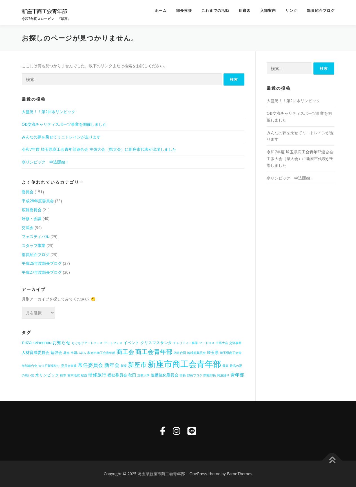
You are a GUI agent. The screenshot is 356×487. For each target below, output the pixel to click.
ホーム (161, 10)
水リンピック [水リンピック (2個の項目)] (47, 375)
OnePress (198, 473)
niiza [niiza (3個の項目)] (27, 342)
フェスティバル (35, 236)
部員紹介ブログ (321, 10)
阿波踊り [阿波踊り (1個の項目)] (223, 375)
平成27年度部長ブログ (42, 272)
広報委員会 (31, 209)
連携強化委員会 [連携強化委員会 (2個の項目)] (164, 375)
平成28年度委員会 (38, 200)
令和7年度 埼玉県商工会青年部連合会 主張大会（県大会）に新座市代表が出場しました (99, 149)
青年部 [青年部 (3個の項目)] (237, 375)
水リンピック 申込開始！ (45, 162)
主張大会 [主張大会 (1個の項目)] (222, 343)
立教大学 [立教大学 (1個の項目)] (143, 375)
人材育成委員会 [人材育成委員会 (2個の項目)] (35, 352)
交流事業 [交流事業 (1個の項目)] (235, 343)
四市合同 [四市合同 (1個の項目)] (180, 353)
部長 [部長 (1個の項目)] (183, 375)
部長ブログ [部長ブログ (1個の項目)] (194, 375)
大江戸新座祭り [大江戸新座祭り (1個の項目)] (49, 366)
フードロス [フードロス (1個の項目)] (207, 343)
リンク (291, 10)
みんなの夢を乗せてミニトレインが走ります (61, 137)
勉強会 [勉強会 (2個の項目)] (56, 352)
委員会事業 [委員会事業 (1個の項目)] (69, 366)
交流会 (28, 227)
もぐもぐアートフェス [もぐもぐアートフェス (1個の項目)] (87, 343)
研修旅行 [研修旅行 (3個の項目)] (97, 375)
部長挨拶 (184, 10)
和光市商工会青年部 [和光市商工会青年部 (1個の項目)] (101, 353)
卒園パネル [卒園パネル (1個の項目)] (78, 353)
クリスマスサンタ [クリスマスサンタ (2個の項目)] (156, 342)
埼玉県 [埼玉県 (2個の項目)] (213, 352)
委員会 (28, 191)
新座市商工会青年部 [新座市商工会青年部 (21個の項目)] (184, 363)
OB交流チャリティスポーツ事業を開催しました (64, 124)
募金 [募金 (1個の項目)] (66, 353)
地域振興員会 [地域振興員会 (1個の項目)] (196, 353)
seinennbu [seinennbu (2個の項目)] (42, 342)
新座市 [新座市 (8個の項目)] (137, 364)
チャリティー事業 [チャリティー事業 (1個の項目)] (185, 343)
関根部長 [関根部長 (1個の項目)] (210, 375)
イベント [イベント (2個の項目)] (131, 342)
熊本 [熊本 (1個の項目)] (63, 375)
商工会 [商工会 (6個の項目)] (125, 352)
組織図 (245, 10)
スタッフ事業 (33, 245)
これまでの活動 (215, 10)
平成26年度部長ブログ (42, 263)
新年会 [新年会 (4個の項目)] (112, 365)
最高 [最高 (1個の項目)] (225, 366)
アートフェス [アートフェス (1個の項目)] (113, 343)
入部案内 (268, 10)
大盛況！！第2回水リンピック (48, 111)
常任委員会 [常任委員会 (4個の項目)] (90, 365)
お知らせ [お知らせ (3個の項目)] (61, 342)
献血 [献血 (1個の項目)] (84, 375)
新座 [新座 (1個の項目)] (124, 366)
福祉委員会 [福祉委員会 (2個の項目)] (117, 375)
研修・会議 (31, 218)
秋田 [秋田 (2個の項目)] (132, 375)
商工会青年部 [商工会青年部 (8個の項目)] (154, 351)
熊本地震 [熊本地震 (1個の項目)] (73, 375)
